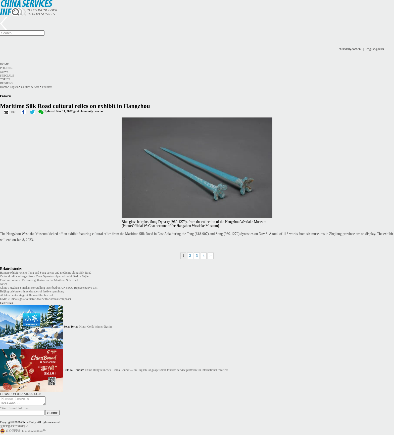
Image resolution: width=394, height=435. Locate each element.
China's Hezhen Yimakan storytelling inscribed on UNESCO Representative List (48, 287)
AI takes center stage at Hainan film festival (26, 295)
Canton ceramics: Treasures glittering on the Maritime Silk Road (39, 280)
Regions (6, 83)
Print (12, 112)
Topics (5, 79)
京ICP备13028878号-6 (14, 427)
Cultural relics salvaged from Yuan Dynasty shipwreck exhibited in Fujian (44, 276)
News (4, 72)
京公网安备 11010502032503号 (26, 432)
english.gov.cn (375, 49)
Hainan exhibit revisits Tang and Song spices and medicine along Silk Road (45, 272)
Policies (6, 68)
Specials (7, 75)
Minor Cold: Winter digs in (95, 326)
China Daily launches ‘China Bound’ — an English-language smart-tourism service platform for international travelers (156, 370)
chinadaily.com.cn (350, 49)
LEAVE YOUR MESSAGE (20, 394)
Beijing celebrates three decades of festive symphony (32, 291)
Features (47, 87)
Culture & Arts (30, 87)
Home (4, 64)
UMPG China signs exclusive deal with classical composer (35, 299)
